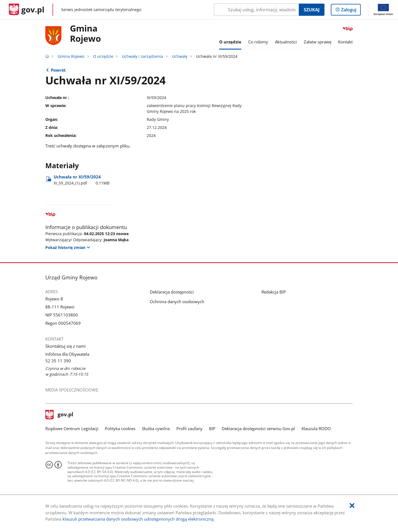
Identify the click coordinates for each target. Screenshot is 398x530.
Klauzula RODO (316, 428)
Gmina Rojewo (85, 33)
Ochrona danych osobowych (177, 301)
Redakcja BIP (273, 292)
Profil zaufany (189, 428)
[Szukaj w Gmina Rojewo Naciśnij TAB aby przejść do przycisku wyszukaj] (256, 10)
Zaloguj (350, 10)
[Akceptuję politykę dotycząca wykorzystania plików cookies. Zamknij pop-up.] (352, 505)
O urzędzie (103, 56)
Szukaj (312, 10)
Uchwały (179, 56)
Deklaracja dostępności (172, 292)
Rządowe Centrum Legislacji (71, 428)
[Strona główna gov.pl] (26, 10)
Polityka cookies (120, 428)
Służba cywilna (156, 428)
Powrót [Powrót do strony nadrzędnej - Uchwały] (58, 70)
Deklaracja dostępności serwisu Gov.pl (258, 428)
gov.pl (59, 415)
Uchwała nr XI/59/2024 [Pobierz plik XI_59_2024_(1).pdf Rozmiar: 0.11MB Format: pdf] (81, 180)
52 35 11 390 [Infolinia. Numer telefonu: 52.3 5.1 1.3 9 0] (58, 361)
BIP (212, 428)
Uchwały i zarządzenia (142, 56)
